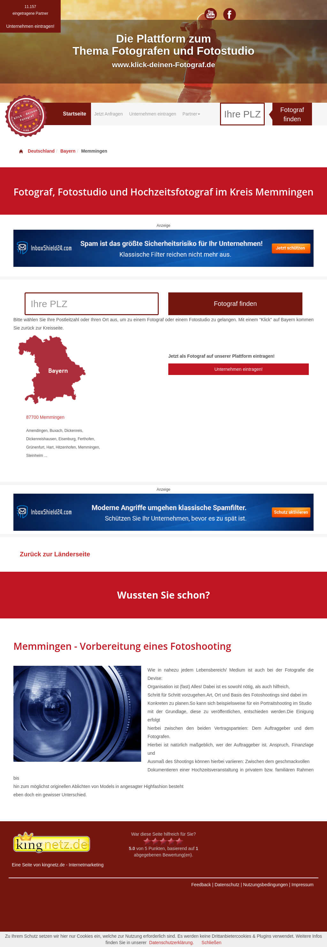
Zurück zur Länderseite (55, 554)
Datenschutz (227, 884)
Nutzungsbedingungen (265, 884)
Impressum (303, 884)
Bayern (67, 151)
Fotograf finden (292, 114)
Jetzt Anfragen (108, 113)
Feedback (201, 884)
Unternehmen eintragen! (238, 369)
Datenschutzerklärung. (171, 942)
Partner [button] (192, 113)
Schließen (211, 942)
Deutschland (36, 151)
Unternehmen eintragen (152, 113)
